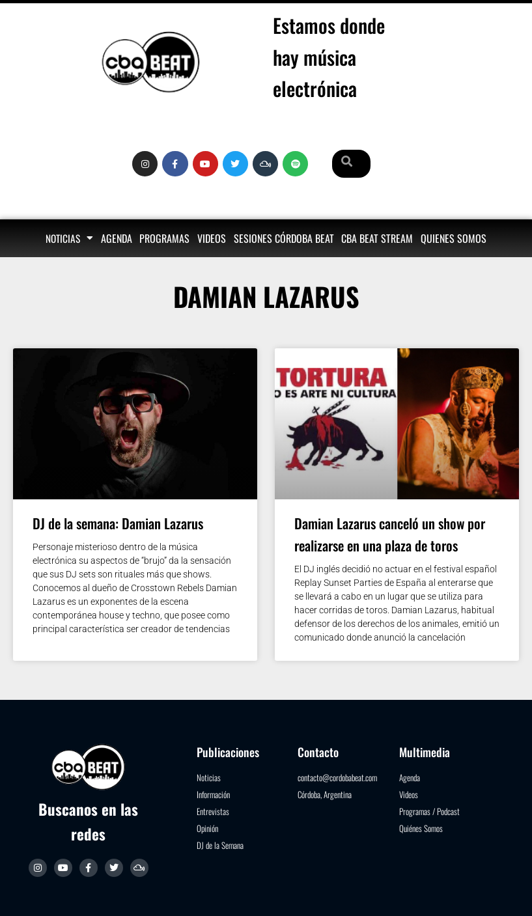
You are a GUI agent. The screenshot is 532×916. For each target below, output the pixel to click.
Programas (164, 238)
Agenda (116, 238)
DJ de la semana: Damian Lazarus (118, 523)
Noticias (69, 238)
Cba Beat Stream (377, 238)
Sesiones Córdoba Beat (284, 238)
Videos (211, 238)
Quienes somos (453, 238)
